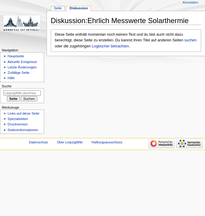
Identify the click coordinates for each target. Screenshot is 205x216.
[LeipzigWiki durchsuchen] (22, 93)
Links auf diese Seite (23, 113)
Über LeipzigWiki (70, 142)
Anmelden (190, 2)
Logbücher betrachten (110, 46)
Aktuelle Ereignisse (22, 62)
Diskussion (78, 8)
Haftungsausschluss (107, 142)
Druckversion (18, 124)
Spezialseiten (18, 119)
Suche (7, 86)
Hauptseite (16, 56)
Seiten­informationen (23, 130)
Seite (58, 8)
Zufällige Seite (18, 72)
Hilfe (11, 78)
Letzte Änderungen (22, 67)
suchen (190, 40)
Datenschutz (38, 142)
